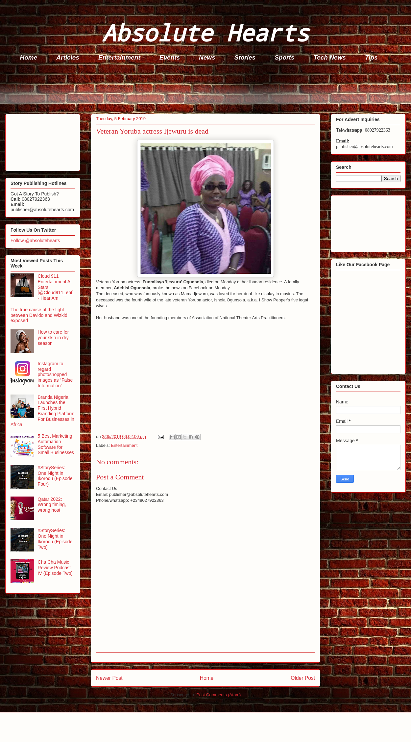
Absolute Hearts (205, 32)
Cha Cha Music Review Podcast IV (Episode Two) (55, 567)
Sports (284, 57)
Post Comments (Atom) (218, 694)
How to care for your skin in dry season (53, 337)
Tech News (329, 57)
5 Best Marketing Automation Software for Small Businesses (56, 444)
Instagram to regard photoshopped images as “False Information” (55, 374)
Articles (67, 57)
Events (169, 57)
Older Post (303, 678)
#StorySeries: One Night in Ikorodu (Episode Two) (55, 539)
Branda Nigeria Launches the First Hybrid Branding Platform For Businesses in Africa (43, 411)
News (207, 57)
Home (28, 57)
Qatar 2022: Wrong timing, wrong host (52, 505)
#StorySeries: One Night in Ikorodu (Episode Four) (55, 476)
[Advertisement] (207, 89)
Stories (244, 57)
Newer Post (109, 678)
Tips (371, 57)
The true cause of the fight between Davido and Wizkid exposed (39, 315)
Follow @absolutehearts (35, 240)
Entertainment (119, 57)
